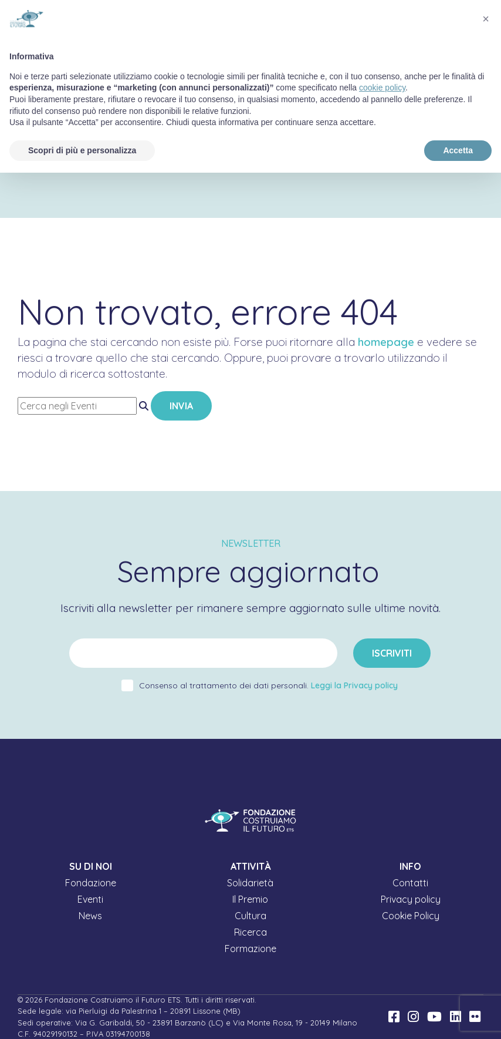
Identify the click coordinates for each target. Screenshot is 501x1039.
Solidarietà (250, 883)
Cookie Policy (410, 916)
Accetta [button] (458, 150)
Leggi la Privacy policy (354, 685)
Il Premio (250, 899)
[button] (485, 18)
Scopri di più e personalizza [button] (82, 150)
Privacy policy (411, 899)
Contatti (410, 883)
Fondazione (90, 883)
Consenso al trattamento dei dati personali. (268, 685)
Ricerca (250, 932)
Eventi (90, 899)
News (90, 916)
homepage (386, 342)
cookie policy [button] (382, 87)
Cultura (250, 916)
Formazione (250, 948)
